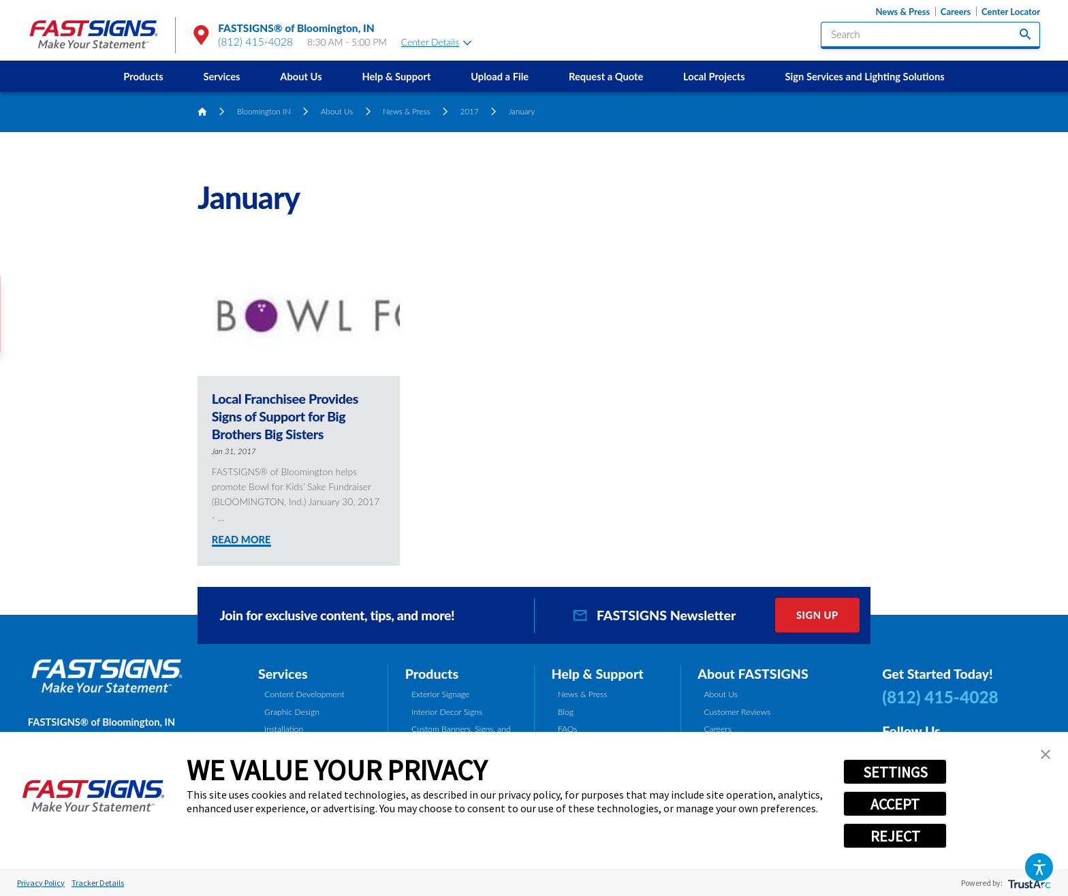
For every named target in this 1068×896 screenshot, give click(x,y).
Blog (566, 712)
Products (143, 76)
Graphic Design (291, 712)
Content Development (304, 694)
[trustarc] (1028, 882)
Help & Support (396, 76)
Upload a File (500, 76)
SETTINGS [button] (895, 772)
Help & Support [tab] (597, 674)
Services (221, 76)
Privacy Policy (41, 883)
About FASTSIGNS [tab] (752, 674)
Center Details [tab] (436, 42)
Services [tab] (283, 674)
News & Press (902, 12)
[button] (1039, 867)
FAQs (568, 729)
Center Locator (1010, 12)
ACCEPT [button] (895, 804)
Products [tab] (431, 674)
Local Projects (714, 76)
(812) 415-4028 (255, 41)
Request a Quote (606, 76)
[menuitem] (143, 76)
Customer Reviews (737, 712)
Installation (283, 729)
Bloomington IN (264, 111)
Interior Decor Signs (446, 712)
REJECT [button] (895, 836)
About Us (300, 76)
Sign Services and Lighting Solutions (865, 76)
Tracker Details (98, 883)
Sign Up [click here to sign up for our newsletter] (817, 615)
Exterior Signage (440, 694)
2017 (469, 111)
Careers (956, 12)
